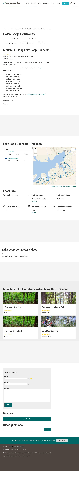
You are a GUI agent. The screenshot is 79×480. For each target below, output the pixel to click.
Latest (58, 3)
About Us (12, 449)
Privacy (27, 456)
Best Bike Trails (20, 453)
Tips (39, 3)
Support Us (18, 449)
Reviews (33, 3)
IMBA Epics (28, 453)
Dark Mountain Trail (50, 331)
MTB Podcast (12, 453)
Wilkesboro (32, 28)
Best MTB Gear (36, 453)
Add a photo (25, 38)
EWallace (34, 199)
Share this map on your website (69, 186)
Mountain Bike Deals (46, 453)
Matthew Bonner (13, 68)
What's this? (34, 201)
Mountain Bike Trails (11, 28)
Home (4, 28)
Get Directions (15, 38)
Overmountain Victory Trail (53, 307)
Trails (27, 3)
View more (27, 418)
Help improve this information (36, 94)
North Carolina (26, 28)
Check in (38, 38)
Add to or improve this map (56, 186)
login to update (60, 201)
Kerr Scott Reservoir (13, 307)
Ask (47, 429)
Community (46, 3)
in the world (12, 59)
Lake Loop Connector (47, 28)
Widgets (24, 449)
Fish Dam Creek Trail (13, 331)
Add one (34, 212)
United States (19, 28)
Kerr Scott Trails (38, 28)
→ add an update (39, 68)
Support (66, 3)
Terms (23, 456)
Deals (52, 3)
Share (32, 38)
